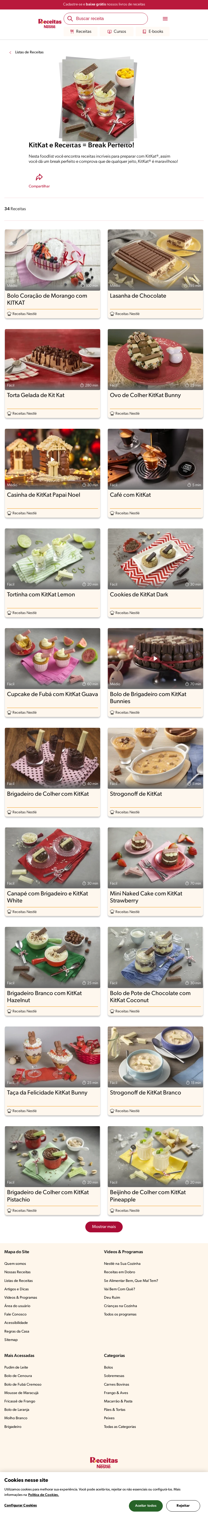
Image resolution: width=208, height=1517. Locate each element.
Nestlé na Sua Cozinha (122, 1264)
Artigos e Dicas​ (16, 1289)
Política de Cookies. (43, 1495)
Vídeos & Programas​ (20, 1298)
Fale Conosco (15, 1315)
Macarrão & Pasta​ (118, 1401)
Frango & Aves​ (116, 1393)
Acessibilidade (16, 1323)
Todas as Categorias (120, 1427)
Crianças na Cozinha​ (120, 1306)
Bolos (108, 1368)
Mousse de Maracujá (21, 1393)
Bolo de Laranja (16, 1410)
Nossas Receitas (17, 1272)
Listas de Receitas (29, 52)
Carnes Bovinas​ (116, 1385)
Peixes (109, 1418)
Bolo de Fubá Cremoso (22, 1385)
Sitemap (11, 1340)
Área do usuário (17, 1306)
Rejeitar (183, 1506)
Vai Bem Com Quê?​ (119, 1289)
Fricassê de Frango (19, 1401)
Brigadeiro (12, 1427)
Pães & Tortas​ (114, 1410)
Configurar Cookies (20, 1505)
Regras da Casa (16, 1332)
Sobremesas (114, 1376)
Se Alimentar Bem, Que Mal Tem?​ (131, 1281)
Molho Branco (15, 1418)
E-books (152, 32)
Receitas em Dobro (119, 1272)
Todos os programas (120, 1315)
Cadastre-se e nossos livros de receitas (104, 4)
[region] (104, 1494)
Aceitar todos (146, 1506)
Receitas (80, 32)
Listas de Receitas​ (18, 1281)
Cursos (117, 32)
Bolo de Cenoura (18, 1376)
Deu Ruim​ (112, 1298)
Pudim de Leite (16, 1368)
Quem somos (15, 1264)
